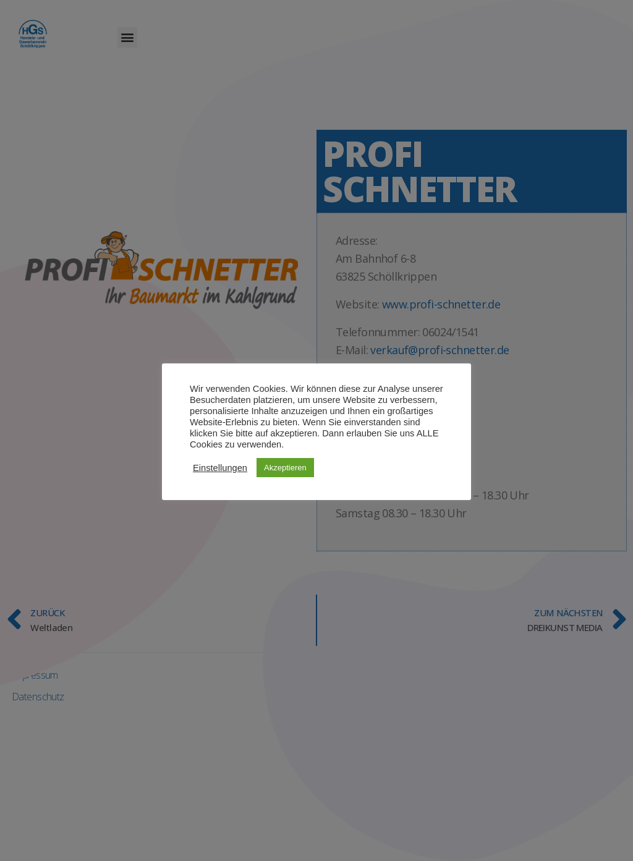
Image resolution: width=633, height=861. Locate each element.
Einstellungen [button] (220, 468)
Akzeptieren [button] (285, 467)
